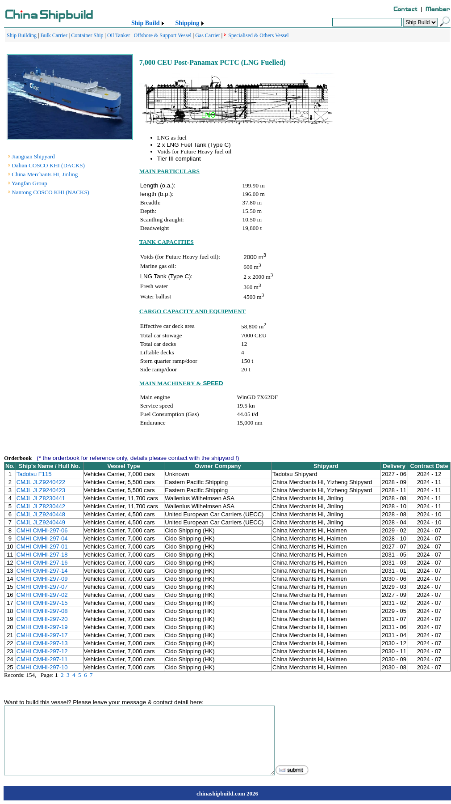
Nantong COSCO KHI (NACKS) (50, 192)
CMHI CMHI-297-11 (42, 659)
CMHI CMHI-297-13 (42, 643)
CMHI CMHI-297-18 (42, 554)
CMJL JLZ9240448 (41, 514)
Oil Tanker (118, 35)
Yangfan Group (29, 183)
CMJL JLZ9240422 (41, 482)
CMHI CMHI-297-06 (42, 530)
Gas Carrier (207, 35)
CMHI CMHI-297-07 (42, 586)
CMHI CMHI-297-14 (42, 570)
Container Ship (87, 35)
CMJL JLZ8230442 (41, 506)
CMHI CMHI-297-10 (42, 667)
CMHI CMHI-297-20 (42, 619)
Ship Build (145, 23)
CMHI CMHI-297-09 (42, 578)
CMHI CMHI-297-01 (42, 546)
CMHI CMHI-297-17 (42, 635)
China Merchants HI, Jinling (45, 174)
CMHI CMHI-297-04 (42, 538)
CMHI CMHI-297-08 (42, 611)
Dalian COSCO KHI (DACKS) (48, 165)
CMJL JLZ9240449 (41, 522)
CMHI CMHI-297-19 (42, 627)
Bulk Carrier (53, 35)
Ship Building (22, 35)
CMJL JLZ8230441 (41, 498)
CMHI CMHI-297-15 (42, 603)
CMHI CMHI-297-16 (42, 562)
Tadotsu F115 (34, 474)
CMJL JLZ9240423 (41, 490)
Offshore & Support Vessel (163, 35)
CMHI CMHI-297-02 (42, 594)
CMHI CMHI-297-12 (42, 651)
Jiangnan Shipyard (33, 156)
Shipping (187, 23)
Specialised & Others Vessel (258, 35)
